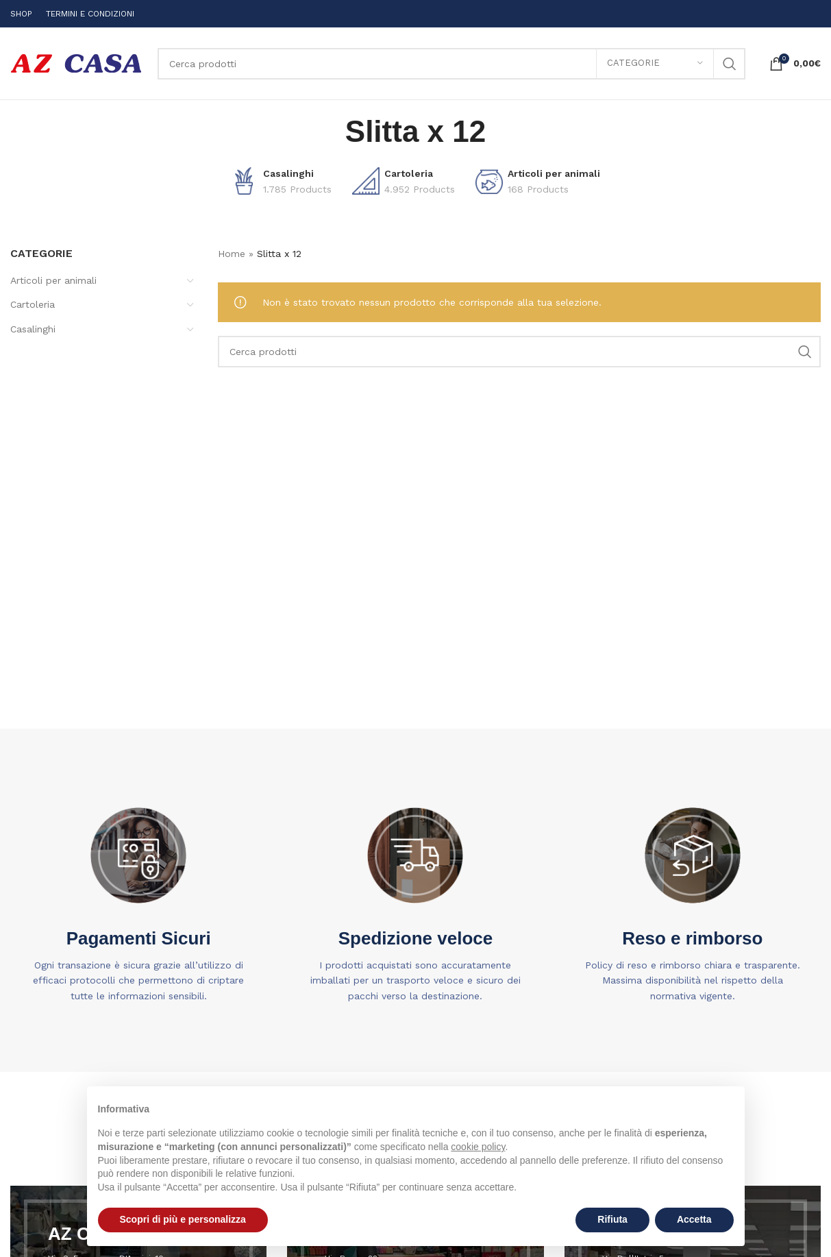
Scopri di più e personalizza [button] (183, 1219)
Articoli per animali (53, 280)
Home (231, 253)
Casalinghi (32, 329)
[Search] (451, 64)
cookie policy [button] (478, 1146)
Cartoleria (32, 304)
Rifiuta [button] (612, 1219)
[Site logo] (77, 62)
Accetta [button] (694, 1219)
